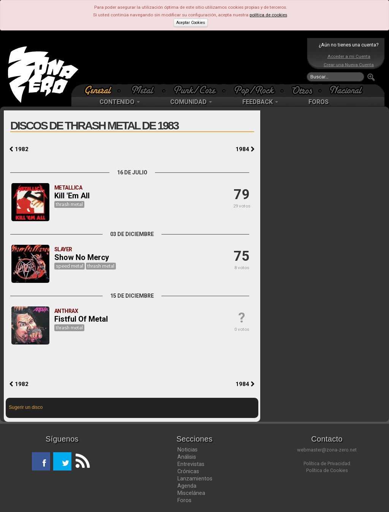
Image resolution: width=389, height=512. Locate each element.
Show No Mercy (81, 257)
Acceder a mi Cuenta (348, 56)
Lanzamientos (194, 478)
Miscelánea (191, 493)
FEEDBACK (260, 101)
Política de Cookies (327, 470)
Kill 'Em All (72, 195)
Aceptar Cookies (190, 22)
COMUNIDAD (191, 101)
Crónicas (188, 471)
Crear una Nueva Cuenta (349, 64)
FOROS (318, 101)
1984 (245, 149)
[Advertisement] (192, 61)
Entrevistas (190, 464)
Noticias (187, 450)
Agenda (186, 486)
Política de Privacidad (327, 463)
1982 (18, 149)
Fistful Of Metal (81, 319)
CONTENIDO (120, 101)
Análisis (186, 457)
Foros (184, 500)
